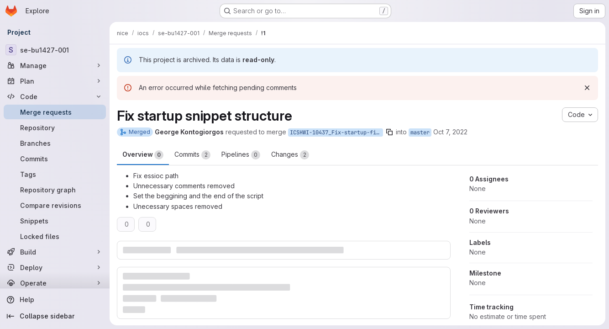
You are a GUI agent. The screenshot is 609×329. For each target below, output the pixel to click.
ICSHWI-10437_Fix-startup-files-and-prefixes (336, 132)
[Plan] (55, 81)
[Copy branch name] (389, 132)
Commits (192, 154)
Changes (290, 154)
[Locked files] (55, 236)
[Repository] (55, 127)
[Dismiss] (587, 87)
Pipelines (240, 154)
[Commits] (55, 158)
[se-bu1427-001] (55, 49)
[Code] (55, 96)
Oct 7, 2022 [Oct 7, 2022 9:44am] (450, 132)
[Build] (55, 251)
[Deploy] (55, 267)
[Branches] (55, 143)
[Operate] (55, 283)
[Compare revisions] (55, 205)
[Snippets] (55, 220)
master (420, 132)
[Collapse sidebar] (55, 316)
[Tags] (55, 174)
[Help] (55, 299)
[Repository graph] (55, 189)
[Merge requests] (55, 112)
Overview (142, 154)
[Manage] (55, 65)
